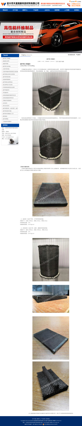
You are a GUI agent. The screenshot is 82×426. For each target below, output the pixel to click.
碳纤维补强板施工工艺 (8, 113)
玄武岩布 (4, 103)
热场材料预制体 (6, 79)
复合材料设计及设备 (7, 84)
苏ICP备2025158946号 (37, 424)
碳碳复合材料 (5, 61)
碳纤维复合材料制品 (7, 82)
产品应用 (35, 10)
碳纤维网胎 (5, 118)
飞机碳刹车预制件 (6, 121)
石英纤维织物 (5, 69)
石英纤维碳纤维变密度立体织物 (10, 71)
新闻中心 (25, 10)
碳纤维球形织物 (6, 76)
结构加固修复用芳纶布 (8, 97)
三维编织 (54, 420)
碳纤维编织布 (5, 90)
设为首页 (73, 1)
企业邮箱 (79, 1)
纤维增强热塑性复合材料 (8, 87)
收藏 (63, 61)
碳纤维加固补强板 (6, 111)
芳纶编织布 (5, 92)
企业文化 (47, 10)
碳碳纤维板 (5, 63)
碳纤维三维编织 (41, 32)
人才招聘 (66, 10)
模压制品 (4, 116)
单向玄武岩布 (5, 105)
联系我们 (76, 10)
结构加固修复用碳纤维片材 (9, 95)
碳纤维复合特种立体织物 (8, 74)
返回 (60, 61)
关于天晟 (15, 10)
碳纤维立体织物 (6, 66)
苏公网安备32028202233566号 (50, 424)
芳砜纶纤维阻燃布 (6, 100)
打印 (57, 61)
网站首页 (5, 10)
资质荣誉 (57, 10)
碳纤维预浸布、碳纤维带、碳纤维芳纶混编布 (10, 109)
